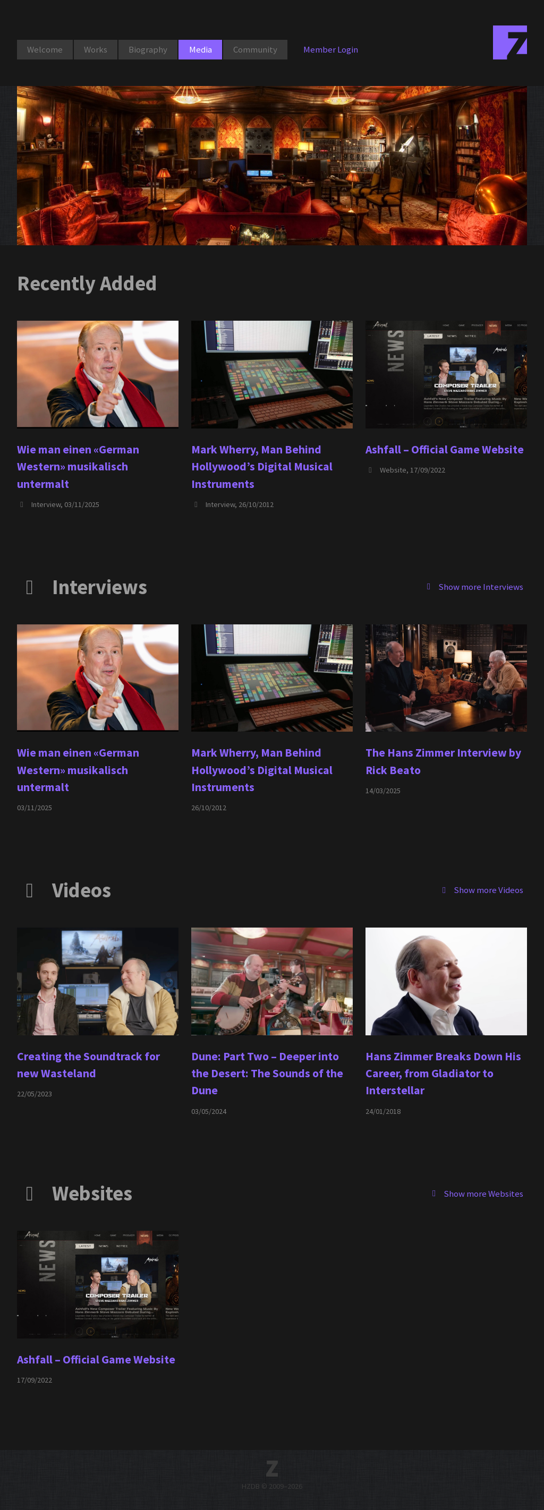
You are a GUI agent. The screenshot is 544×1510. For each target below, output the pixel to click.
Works (95, 49)
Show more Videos (481, 890)
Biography (148, 49)
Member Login (330, 49)
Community (255, 49)
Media (200, 49)
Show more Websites (476, 1193)
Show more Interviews (473, 586)
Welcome (45, 49)
